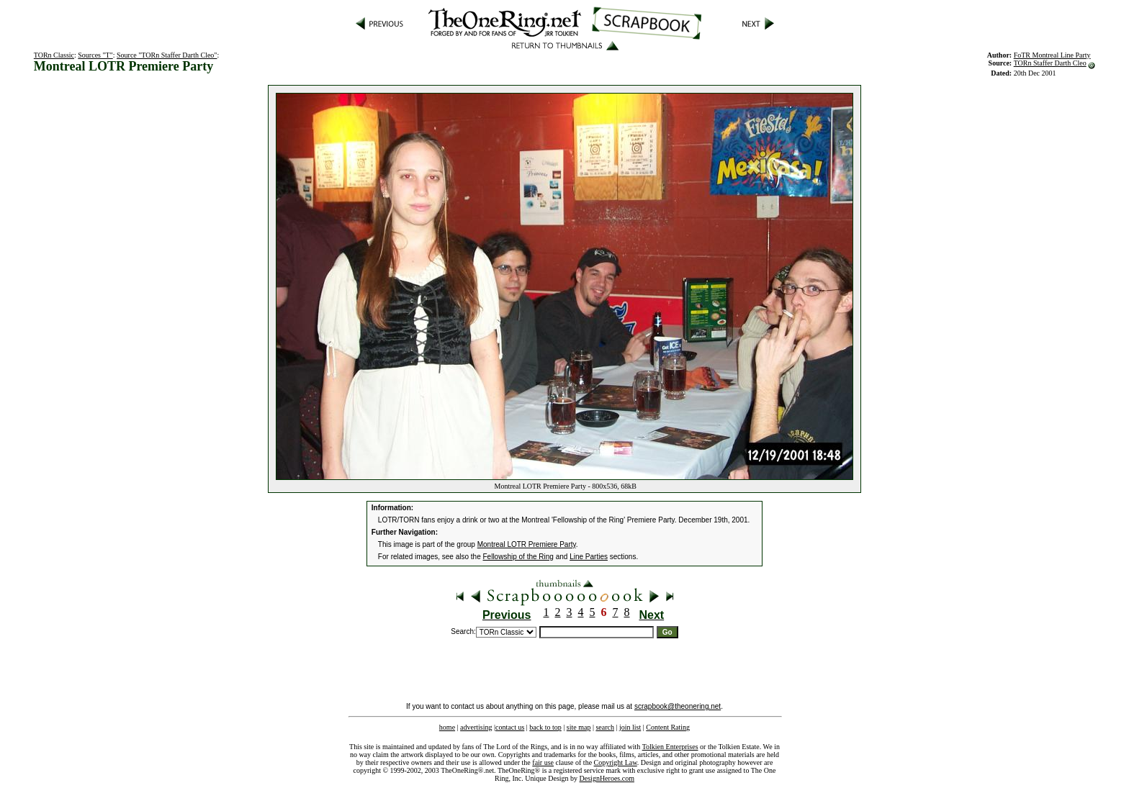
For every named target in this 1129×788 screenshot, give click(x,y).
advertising (476, 727)
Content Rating (668, 727)
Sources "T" (95, 55)
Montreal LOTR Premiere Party (526, 544)
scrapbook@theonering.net (677, 706)
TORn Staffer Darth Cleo (1050, 63)
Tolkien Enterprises (670, 747)
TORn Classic (54, 55)
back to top (545, 727)
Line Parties (589, 557)
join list (630, 727)
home (447, 727)
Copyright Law (615, 762)
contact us (509, 727)
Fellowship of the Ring (518, 557)
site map (579, 727)
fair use (543, 762)
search (604, 727)
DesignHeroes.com (607, 778)
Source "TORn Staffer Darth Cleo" (167, 55)
